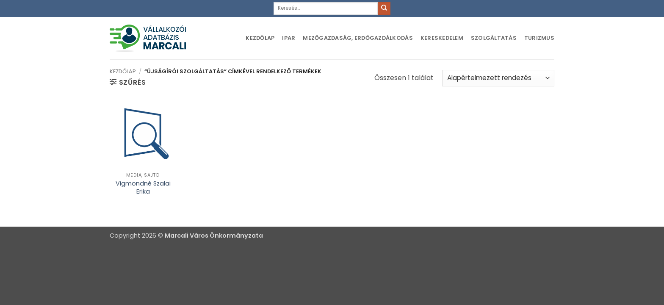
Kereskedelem (442, 38)
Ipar (288, 38)
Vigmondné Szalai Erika (143, 187)
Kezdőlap (260, 38)
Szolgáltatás (494, 38)
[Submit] (384, 8)
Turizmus (539, 38)
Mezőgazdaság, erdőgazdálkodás (357, 38)
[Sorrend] (498, 78)
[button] (128, 82)
